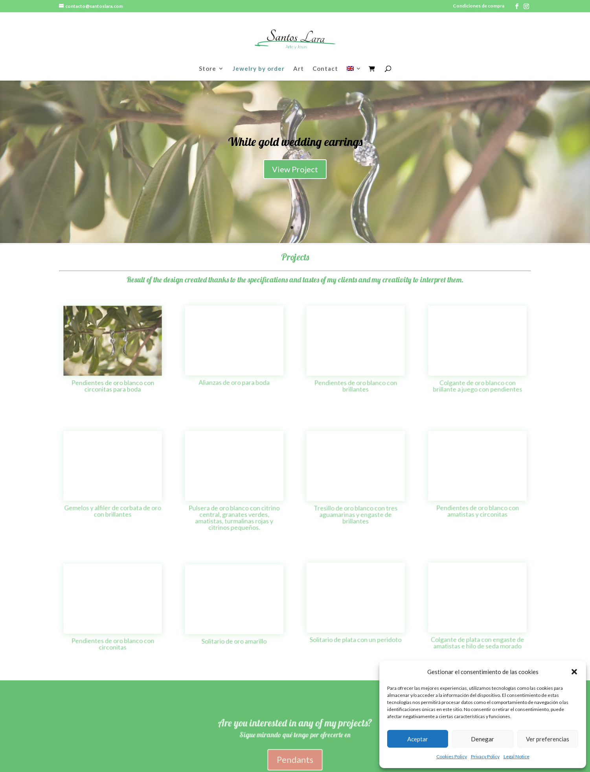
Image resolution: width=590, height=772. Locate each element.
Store (207, 69)
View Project (295, 174)
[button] (574, 672)
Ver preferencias (547, 739)
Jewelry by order (259, 69)
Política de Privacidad (193, 738)
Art (298, 69)
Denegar (482, 739)
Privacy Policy (485, 756)
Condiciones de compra (478, 6)
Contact (325, 69)
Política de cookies (126, 738)
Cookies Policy (451, 756)
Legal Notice (516, 756)
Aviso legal (74, 738)
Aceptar (417, 739)
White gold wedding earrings (295, 146)
